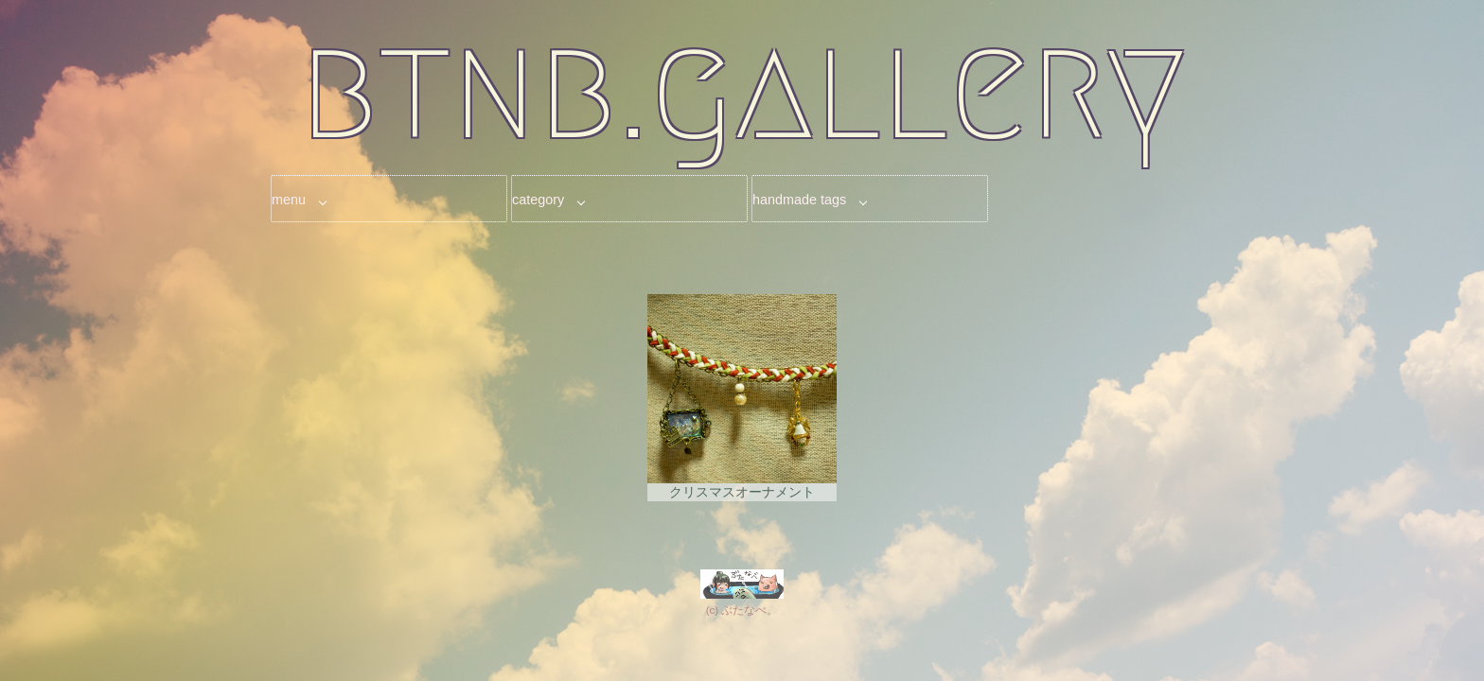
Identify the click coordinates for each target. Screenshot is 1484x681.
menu (289, 199)
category (538, 199)
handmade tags (799, 199)
